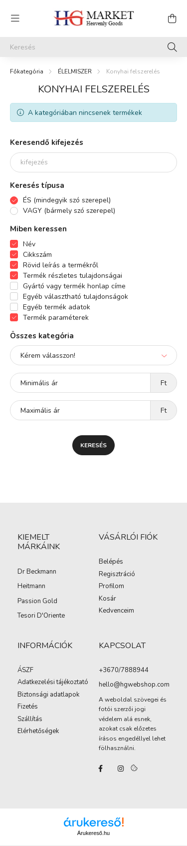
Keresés (93, 445)
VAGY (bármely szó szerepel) (69, 210)
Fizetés (27, 707)
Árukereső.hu (93, 833)
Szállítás (29, 720)
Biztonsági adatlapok (48, 695)
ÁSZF (25, 671)
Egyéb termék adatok (56, 307)
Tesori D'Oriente (41, 616)
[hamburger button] (15, 18)
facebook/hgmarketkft (101, 769)
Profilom (111, 587)
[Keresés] (93, 47)
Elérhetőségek (38, 732)
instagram (121, 769)
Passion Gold (37, 602)
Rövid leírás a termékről (60, 265)
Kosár (107, 599)
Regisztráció (117, 575)
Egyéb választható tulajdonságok (75, 296)
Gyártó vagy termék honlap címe (74, 286)
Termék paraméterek (56, 317)
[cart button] (172, 18)
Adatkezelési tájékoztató (52, 683)
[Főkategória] (26, 71)
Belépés (111, 562)
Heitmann (31, 587)
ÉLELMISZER (75, 71)
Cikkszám (37, 254)
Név (29, 244)
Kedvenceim (116, 611)
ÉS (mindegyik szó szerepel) (67, 200)
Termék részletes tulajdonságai (72, 275)
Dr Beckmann (36, 572)
